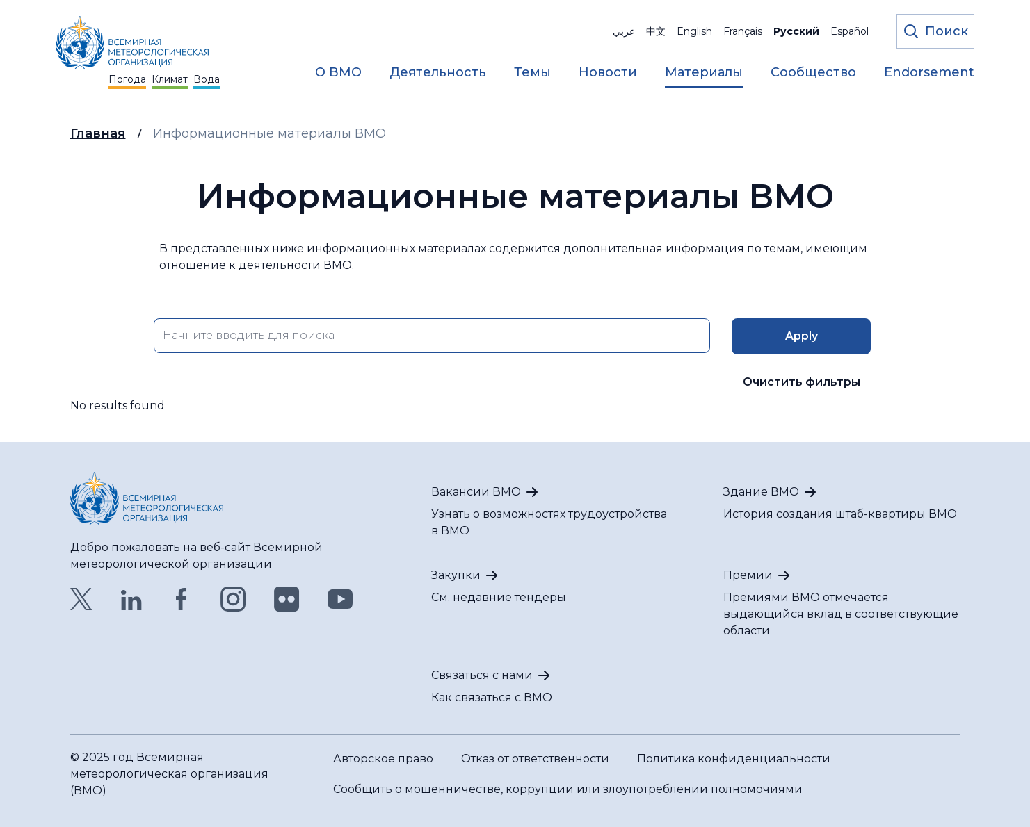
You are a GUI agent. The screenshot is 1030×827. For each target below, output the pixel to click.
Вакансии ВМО (476, 491)
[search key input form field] (432, 335)
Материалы (704, 72)
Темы (532, 72)
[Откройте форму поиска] (935, 31)
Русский (796, 31)
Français (742, 31)
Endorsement (929, 72)
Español (849, 31)
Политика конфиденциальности (733, 758)
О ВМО (338, 72)
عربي (624, 31)
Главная (98, 133)
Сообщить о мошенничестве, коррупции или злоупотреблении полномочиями (568, 789)
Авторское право (383, 758)
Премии (748, 575)
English (694, 31)
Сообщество (813, 72)
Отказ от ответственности (535, 758)
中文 (656, 31)
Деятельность (437, 72)
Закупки (456, 575)
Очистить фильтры (801, 381)
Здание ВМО (761, 491)
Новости (608, 72)
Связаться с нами (482, 675)
